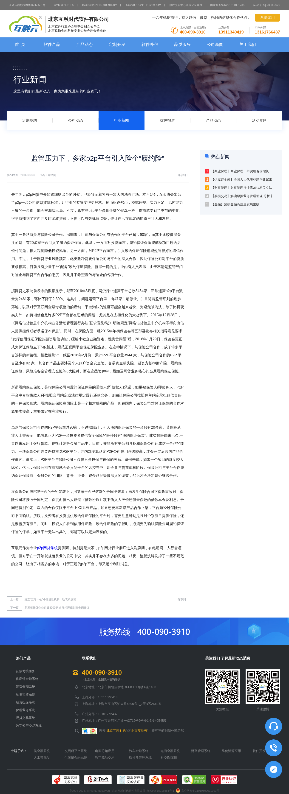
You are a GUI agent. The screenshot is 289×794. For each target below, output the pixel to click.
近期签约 (29, 120)
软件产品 (52, 44)
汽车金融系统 (138, 750)
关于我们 (247, 44)
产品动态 (84, 44)
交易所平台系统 (76, 750)
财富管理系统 (200, 750)
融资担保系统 (25, 702)
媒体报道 (167, 120)
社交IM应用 (169, 757)
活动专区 (259, 120)
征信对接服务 (25, 671)
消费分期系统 (25, 686)
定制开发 (117, 44)
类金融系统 (42, 750)
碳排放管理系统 (140, 757)
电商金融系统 (170, 750)
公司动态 (75, 120)
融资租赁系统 (25, 694)
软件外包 (150, 44)
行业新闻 (121, 120)
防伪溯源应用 (231, 750)
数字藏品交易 (104, 757)
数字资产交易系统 (29, 725)
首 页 (20, 44)
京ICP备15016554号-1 (160, 790)
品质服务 (182, 44)
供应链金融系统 (27, 679)
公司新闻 (215, 44)
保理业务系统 (25, 710)
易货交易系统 (25, 718)
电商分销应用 (104, 750)
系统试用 (267, 18)
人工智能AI (42, 757)
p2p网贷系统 (47, 548)
